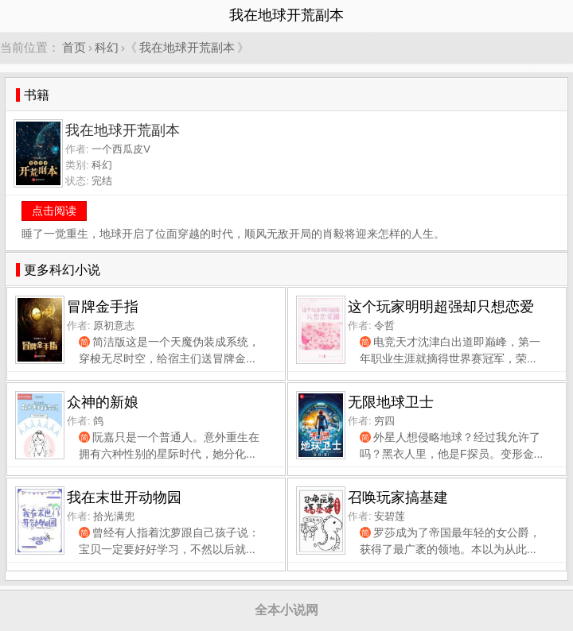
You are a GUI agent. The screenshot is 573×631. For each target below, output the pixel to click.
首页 (74, 47)
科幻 (107, 47)
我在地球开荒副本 (187, 47)
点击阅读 (54, 210)
